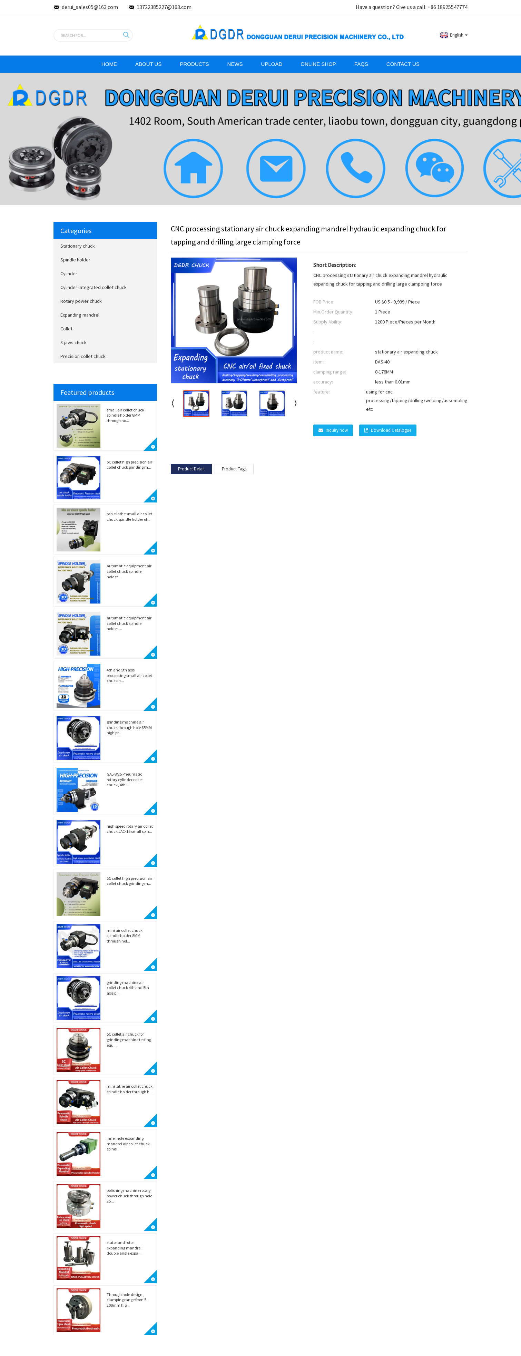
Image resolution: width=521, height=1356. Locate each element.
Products (194, 64)
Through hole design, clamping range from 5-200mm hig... (127, 1300)
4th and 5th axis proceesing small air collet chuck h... (129, 675)
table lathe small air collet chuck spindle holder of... (129, 516)
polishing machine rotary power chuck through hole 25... (129, 1196)
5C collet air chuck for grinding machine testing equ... (129, 1039)
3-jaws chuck (73, 342)
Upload (272, 64)
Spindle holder (75, 260)
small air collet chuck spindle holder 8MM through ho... (125, 415)
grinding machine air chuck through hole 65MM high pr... (129, 727)
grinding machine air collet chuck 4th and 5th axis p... (128, 988)
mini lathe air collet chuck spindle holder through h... (130, 1089)
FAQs (361, 64)
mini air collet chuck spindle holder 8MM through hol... (124, 936)
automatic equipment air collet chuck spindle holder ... (129, 571)
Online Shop (318, 64)
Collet (66, 329)
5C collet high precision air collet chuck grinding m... (129, 464)
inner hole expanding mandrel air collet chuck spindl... (128, 1143)
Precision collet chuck (83, 356)
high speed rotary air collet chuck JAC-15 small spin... (130, 829)
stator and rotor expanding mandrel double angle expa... (124, 1248)
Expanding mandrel (79, 315)
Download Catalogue (391, 430)
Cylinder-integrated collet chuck (93, 287)
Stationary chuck (77, 246)
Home (109, 64)
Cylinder (68, 273)
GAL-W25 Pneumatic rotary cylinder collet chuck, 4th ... (125, 779)
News (235, 64)
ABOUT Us (148, 64)
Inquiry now (337, 430)
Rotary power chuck (81, 301)
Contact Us (403, 64)
